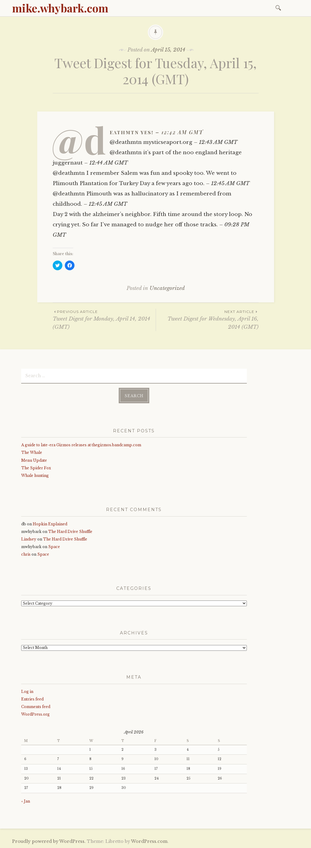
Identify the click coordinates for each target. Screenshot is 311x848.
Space (54, 546)
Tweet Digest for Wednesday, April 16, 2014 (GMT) (207, 319)
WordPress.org (35, 714)
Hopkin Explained (50, 524)
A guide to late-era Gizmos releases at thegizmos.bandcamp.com (81, 445)
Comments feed (35, 706)
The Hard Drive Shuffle (70, 531)
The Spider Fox (36, 468)
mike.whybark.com (60, 8)
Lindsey (28, 539)
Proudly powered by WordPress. (49, 841)
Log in (27, 691)
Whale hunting (35, 475)
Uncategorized (167, 288)
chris (26, 554)
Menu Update (34, 460)
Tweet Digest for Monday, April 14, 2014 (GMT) (104, 319)
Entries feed (32, 699)
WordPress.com (149, 841)
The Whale (31, 452)
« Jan (25, 801)
